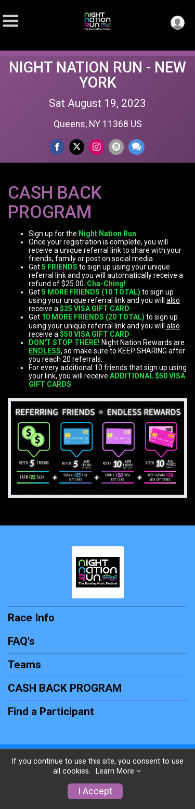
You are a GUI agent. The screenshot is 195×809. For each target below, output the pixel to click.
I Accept (95, 791)
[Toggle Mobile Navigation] (10, 21)
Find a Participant (51, 711)
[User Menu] (178, 23)
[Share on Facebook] (56, 146)
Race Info (31, 617)
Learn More (115, 771)
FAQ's (21, 641)
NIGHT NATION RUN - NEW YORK (97, 74)
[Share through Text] (136, 146)
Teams (24, 664)
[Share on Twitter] (76, 146)
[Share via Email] (116, 146)
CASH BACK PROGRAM (65, 688)
